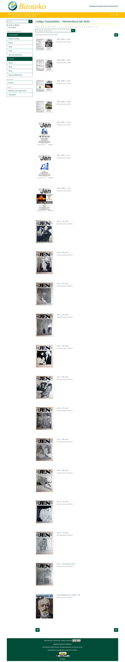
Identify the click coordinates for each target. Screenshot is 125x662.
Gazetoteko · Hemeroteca (32, 14)
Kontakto (62, 659)
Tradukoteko (12, 95)
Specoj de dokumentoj (15, 55)
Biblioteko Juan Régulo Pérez (17, 91)
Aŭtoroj (10, 43)
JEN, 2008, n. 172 (63, 188)
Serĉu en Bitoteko (13, 25)
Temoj (10, 51)
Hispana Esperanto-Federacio (103, 6)
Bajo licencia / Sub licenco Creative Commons (62, 640)
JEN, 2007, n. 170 (63, 122)
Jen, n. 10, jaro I (63, 502)
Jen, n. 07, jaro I (63, 408)
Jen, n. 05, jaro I (63, 346)
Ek (73, 30)
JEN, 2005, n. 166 (63, 39)
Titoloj (10, 47)
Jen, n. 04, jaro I (63, 315)
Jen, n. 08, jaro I (63, 439)
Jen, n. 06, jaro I (63, 377)
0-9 (36, 27)
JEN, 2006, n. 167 (63, 60)
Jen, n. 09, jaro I (63, 470)
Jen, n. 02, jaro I (63, 252)
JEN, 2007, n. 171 (63, 155)
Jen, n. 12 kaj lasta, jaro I (66, 564)
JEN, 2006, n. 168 (63, 81)
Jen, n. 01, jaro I (63, 221)
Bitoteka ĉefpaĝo (15, 14)
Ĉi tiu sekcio (11, 27)
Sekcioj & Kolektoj (13, 39)
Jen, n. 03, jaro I (63, 284)
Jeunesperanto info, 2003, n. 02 (68, 595)
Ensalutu (11, 83)
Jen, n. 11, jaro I (63, 533)
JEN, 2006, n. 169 (63, 102)
